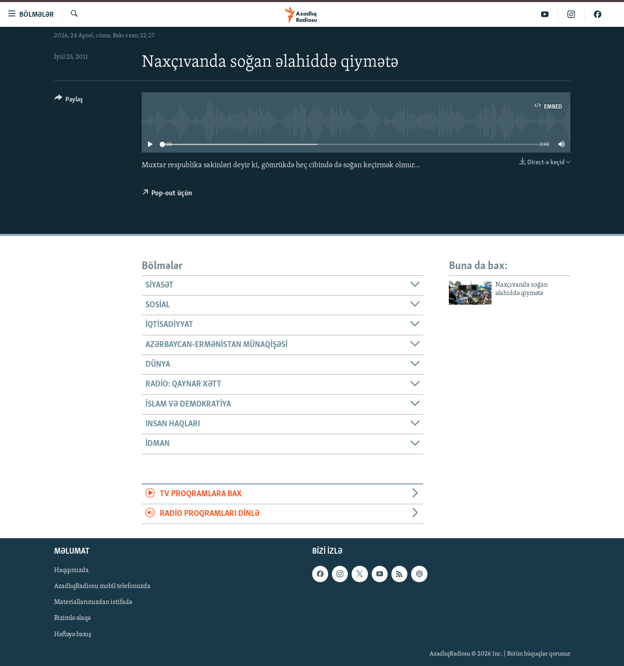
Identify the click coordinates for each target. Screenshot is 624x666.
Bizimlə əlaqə (72, 618)
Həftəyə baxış (72, 634)
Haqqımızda (71, 571)
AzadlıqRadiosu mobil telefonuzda (102, 586)
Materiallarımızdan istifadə (93, 602)
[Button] (68, 100)
